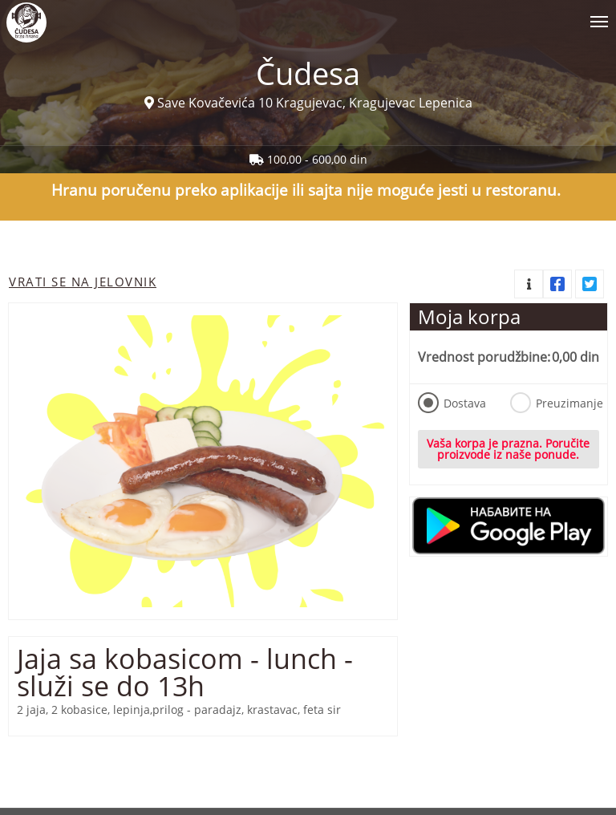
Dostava (452, 402)
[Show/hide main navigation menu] (308, 14)
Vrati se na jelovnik (82, 282)
